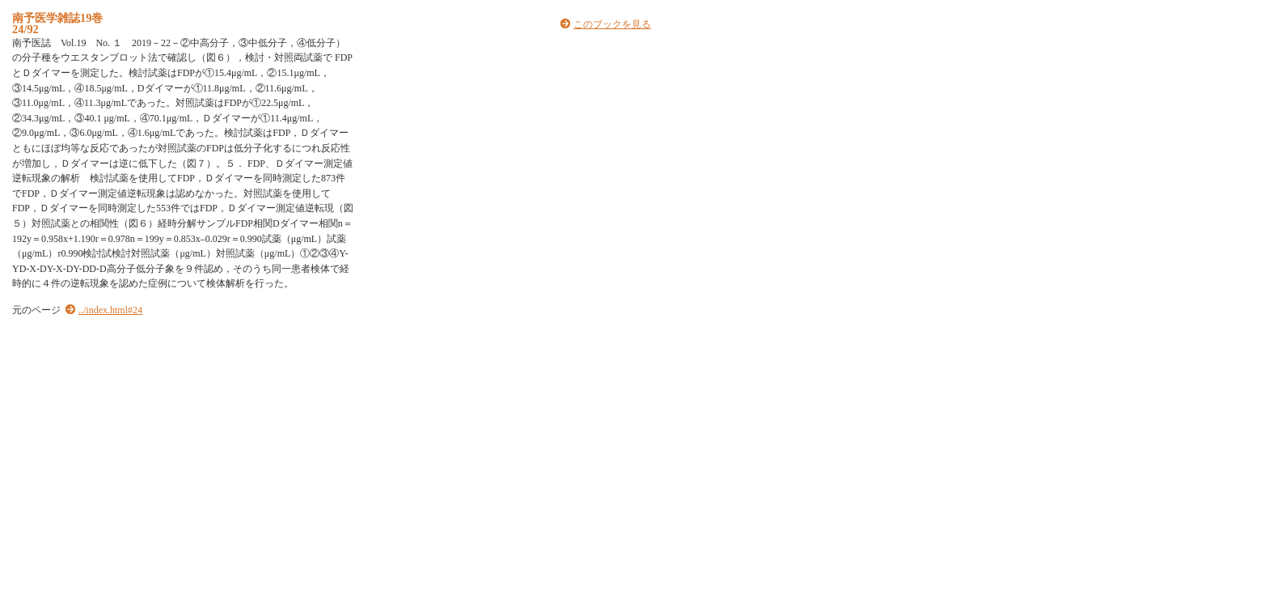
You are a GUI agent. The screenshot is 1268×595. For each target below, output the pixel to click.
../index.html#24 (110, 310)
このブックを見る (612, 24)
